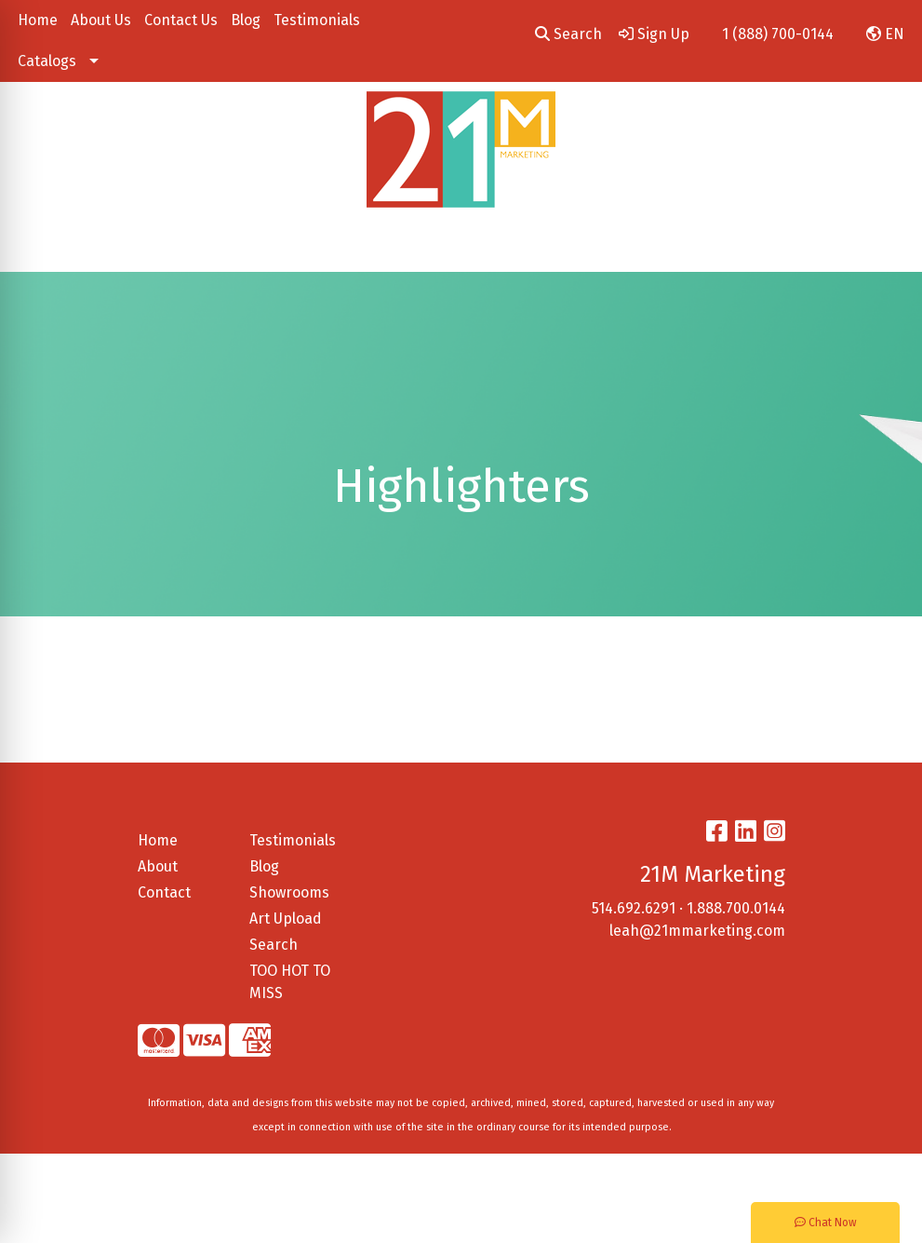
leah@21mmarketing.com (697, 930)
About (158, 866)
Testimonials (317, 20)
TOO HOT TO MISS (289, 982)
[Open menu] (884, 244)
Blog (246, 20)
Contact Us (181, 20)
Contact (164, 892)
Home (38, 20)
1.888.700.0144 (736, 908)
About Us (101, 20)
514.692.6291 (633, 908)
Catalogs (47, 61)
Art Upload (285, 918)
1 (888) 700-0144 (778, 34)
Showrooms (289, 892)
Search (568, 34)
